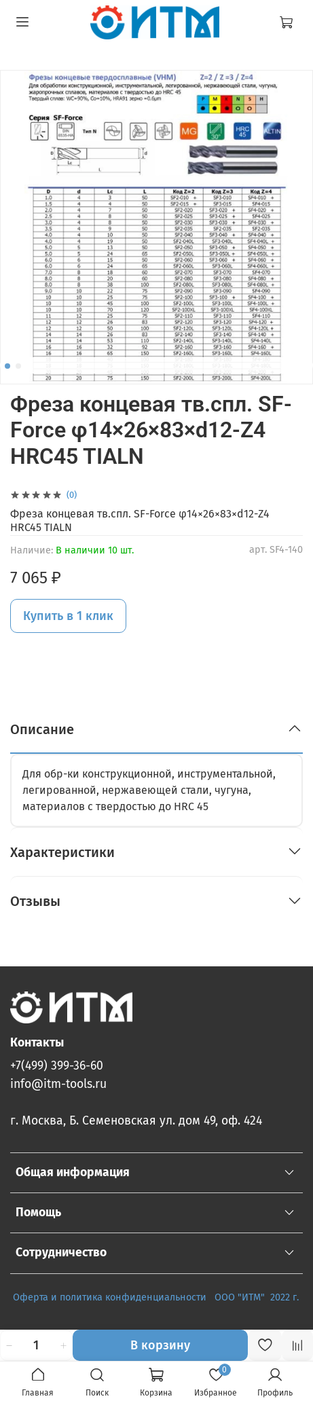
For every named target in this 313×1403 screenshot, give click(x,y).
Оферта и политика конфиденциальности (109, 1297)
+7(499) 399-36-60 (56, 1066)
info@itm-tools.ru (58, 1084)
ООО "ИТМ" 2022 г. (258, 1297)
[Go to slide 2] (18, 366)
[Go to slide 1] (7, 366)
